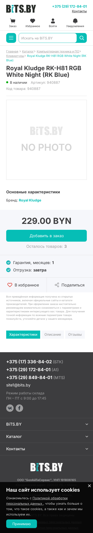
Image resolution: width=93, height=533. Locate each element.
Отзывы (75, 334)
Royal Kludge (30, 200)
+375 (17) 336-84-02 (34, 361)
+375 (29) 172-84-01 (69, 6)
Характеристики (23, 334)
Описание (52, 334)
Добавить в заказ (47, 235)
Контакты (79, 11)
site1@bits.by (18, 385)
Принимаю (21, 524)
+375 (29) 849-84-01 (35, 377)
